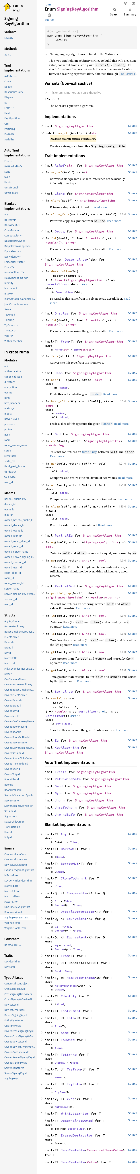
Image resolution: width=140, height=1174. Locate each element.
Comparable (77, 893)
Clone (60, 194)
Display (62, 313)
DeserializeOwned (77, 1121)
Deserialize (76, 259)
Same (65, 1033)
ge (53, 670)
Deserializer (56, 284)
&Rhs (85, 560)
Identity (69, 996)
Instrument (71, 1011)
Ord (58, 434)
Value (92, 1162)
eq (53, 542)
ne (53, 560)
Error (70, 242)
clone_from (60, 214)
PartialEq (64, 535)
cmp (54, 441)
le (53, 634)
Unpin (60, 800)
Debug (60, 231)
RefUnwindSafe (68, 779)
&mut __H (102, 380)
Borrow (67, 849)
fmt (54, 238)
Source (49, 19)
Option (96, 597)
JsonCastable (73, 1150)
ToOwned (68, 1040)
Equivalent (77, 919)
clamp (55, 506)
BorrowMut (70, 863)
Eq (57, 740)
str (94, 133)
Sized (63, 417)
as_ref (56, 172)
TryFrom (74, 1069)
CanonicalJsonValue (105, 1150)
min (54, 485)
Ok (104, 711)
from (54, 356)
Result (51, 242)
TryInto (74, 1084)
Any (64, 834)
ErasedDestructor (77, 1135)
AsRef (60, 165)
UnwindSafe (65, 814)
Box (83, 349)
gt (53, 652)
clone (55, 200)
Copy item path (49, 15)
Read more (100, 207)
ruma (18, 5)
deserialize (61, 271)
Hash (59, 373)
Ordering (56, 445)
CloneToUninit (74, 878)
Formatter (94, 238)
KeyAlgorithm (67, 747)
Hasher (63, 387)
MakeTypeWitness (66, 985)
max (54, 463)
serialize (59, 698)
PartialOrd (65, 586)
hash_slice (60, 401)
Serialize (64, 691)
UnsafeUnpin (66, 807)
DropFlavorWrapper (78, 912)
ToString (69, 1054)
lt (53, 615)
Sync (59, 793)
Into (77, 349)
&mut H (51, 405)
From (65, 341)
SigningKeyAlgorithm (74, 126)
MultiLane (61, 1107)
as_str (63, 133)
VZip (71, 1099)
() (60, 242)
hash (54, 380)
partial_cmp (61, 593)
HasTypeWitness (81, 978)
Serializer (87, 711)
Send (59, 786)
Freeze (61, 772)
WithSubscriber (75, 1113)
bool (49, 546)
